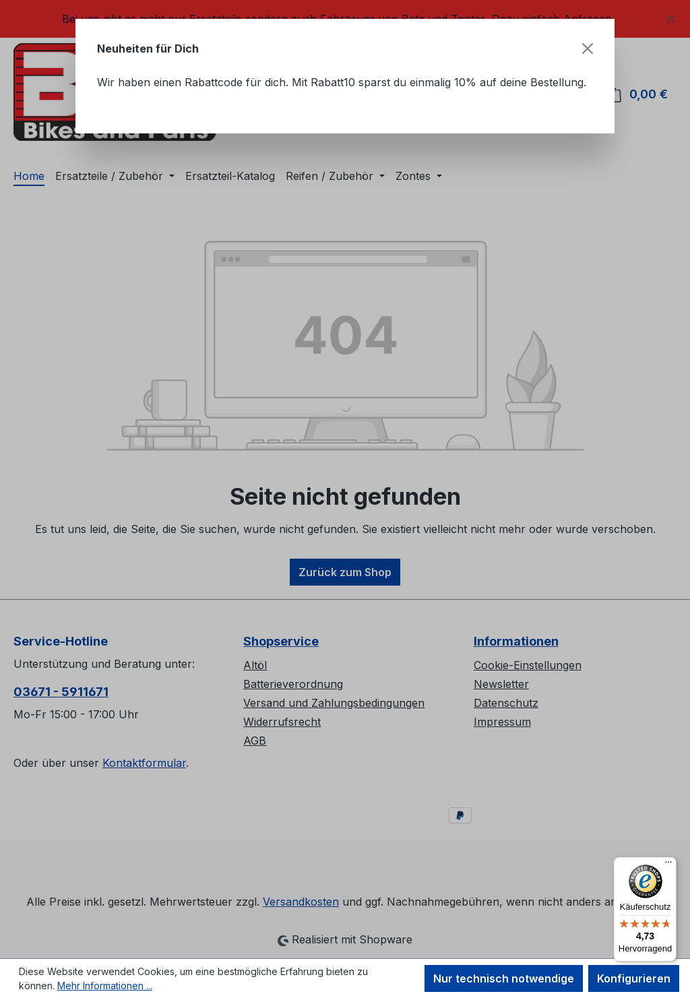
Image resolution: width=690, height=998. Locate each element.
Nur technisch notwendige (503, 978)
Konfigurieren (633, 978)
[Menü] (668, 865)
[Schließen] (587, 48)
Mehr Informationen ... (104, 985)
